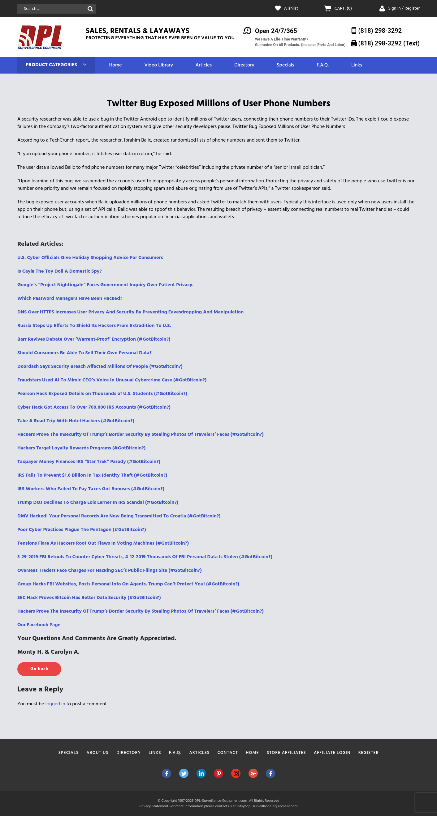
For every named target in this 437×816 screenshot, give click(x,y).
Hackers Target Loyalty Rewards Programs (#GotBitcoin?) (81, 448)
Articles (204, 65)
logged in (55, 704)
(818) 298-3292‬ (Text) (389, 43)
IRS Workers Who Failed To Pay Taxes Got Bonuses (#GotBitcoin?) (90, 489)
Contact (227, 752)
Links (356, 65)
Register (368, 752)
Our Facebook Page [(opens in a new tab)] (38, 625)
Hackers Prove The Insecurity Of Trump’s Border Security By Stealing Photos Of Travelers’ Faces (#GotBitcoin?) (140, 435)
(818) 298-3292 (380, 30)
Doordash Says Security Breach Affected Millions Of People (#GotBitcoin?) (100, 367)
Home (115, 65)
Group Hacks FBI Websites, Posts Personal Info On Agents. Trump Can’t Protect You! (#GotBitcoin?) (128, 584)
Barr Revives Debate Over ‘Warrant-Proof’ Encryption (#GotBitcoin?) (93, 339)
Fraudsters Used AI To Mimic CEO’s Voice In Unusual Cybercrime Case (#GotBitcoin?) (111, 380)
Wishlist (290, 8)
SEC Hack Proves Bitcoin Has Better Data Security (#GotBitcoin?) (89, 598)
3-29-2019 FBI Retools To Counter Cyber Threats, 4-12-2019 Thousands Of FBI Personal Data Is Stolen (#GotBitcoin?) (144, 557)
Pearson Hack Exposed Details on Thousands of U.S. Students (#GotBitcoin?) (102, 394)
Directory (244, 65)
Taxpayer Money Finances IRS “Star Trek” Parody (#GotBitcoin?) (88, 462)
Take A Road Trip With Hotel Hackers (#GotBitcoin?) (75, 421)
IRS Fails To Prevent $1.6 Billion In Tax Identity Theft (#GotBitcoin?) (92, 475)
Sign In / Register (404, 8)
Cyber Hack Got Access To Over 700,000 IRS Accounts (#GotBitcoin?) (94, 407)
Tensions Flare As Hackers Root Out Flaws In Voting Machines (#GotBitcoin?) (103, 543)
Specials (285, 65)
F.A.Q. (323, 65)
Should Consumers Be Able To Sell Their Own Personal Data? (84, 353)
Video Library (158, 65)
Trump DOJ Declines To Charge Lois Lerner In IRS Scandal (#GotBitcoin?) (97, 503)
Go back (39, 669)
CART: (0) (343, 8)
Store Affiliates (286, 752)
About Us (97, 752)
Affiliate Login (332, 752)
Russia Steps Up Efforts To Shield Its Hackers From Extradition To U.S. (94, 326)
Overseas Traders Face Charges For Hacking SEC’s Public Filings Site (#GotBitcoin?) (109, 571)
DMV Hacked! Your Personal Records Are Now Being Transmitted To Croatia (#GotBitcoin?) (119, 516)
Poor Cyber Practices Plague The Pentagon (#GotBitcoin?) (81, 530)
